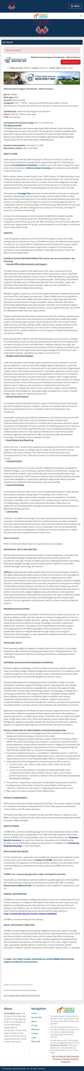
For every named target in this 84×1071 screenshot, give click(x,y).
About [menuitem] (34, 1021)
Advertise (35, 1029)
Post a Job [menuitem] (35, 1041)
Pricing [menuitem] (34, 1025)
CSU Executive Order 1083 (40, 758)
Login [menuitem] (33, 1037)
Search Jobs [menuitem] (36, 1017)
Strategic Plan (24, 193)
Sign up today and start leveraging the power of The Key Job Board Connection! (65, 1059)
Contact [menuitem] (34, 1033)
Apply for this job (70, 62)
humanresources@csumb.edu (18, 885)
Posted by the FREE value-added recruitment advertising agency (20, 990)
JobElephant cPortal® (58, 1045)
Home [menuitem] (34, 1013)
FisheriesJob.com (22, 1068)
